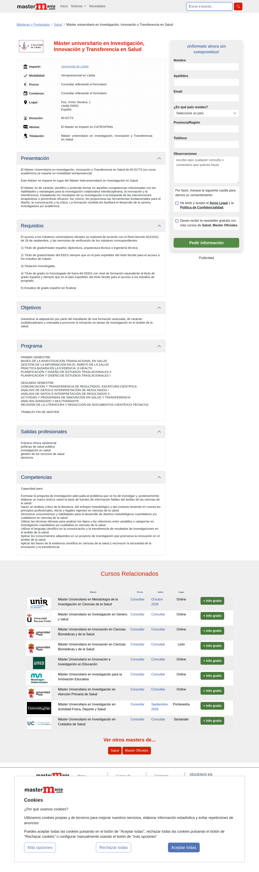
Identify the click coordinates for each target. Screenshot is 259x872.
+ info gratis (212, 600)
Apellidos (181, 76)
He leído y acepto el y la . (207, 205)
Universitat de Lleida (75, 66)
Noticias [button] (77, 6)
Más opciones (40, 847)
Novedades (97, 6)
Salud (115, 750)
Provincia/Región (187, 122)
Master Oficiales (136, 750)
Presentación (35, 158)
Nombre (180, 60)
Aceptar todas (183, 847)
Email (178, 91)
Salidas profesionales (44, 431)
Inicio (64, 6)
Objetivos (31, 307)
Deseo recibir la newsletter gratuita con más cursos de (209, 223)
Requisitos (32, 225)
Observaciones (185, 153)
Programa (31, 346)
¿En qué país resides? (191, 107)
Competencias (36, 477)
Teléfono (180, 138)
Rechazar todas (113, 847)
